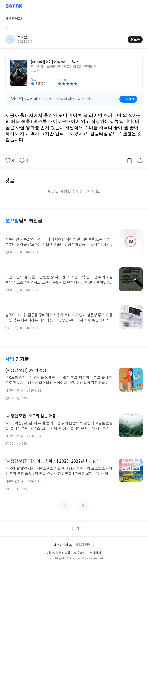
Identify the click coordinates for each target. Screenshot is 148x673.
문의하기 (95, 553)
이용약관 (80, 553)
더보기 (140, 5)
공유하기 (140, 160)
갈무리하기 (129, 160)
